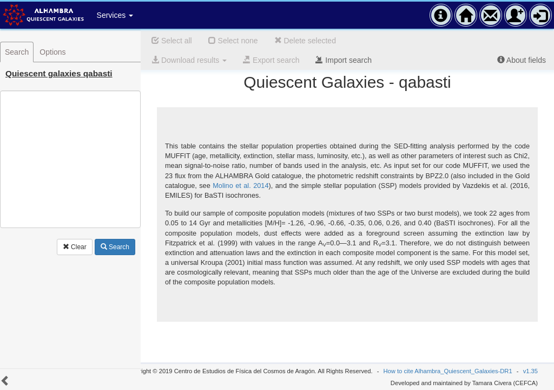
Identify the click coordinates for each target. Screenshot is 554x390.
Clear (75, 247)
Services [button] (115, 15)
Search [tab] (17, 52)
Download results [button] (189, 60)
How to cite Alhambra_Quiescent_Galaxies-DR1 (448, 371)
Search (115, 247)
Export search (271, 60)
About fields (521, 60)
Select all (171, 40)
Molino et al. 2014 (240, 185)
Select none (233, 40)
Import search (343, 60)
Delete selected (305, 40)
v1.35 (530, 371)
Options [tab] (52, 52)
